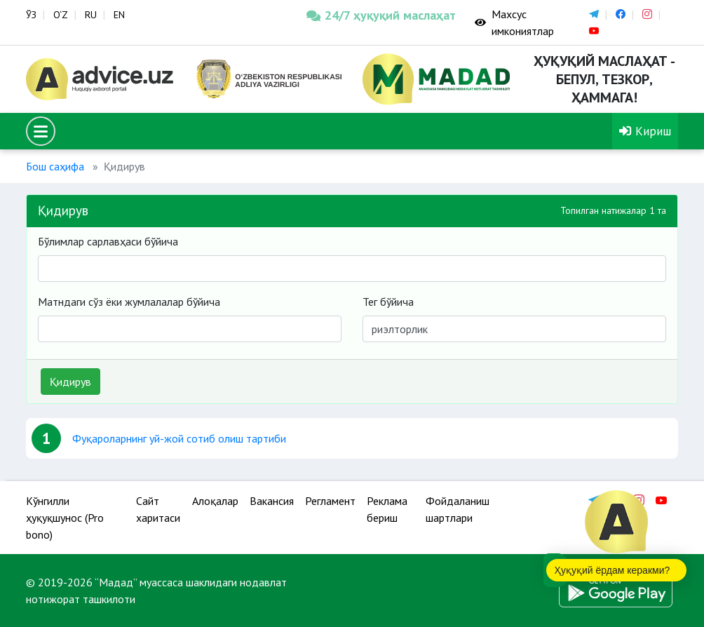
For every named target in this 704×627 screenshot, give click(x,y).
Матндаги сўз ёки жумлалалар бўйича (129, 302)
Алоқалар (215, 501)
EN (119, 14)
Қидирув (70, 382)
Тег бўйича (388, 302)
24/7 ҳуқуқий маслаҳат (380, 15)
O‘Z (60, 14)
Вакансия (272, 501)
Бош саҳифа (55, 166)
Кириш (645, 131)
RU (91, 14)
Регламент (330, 501)
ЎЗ (31, 14)
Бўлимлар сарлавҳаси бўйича (108, 241)
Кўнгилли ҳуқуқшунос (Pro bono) (65, 517)
